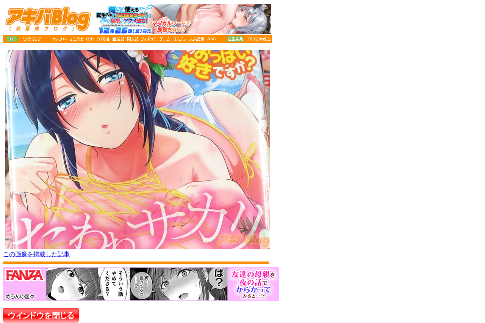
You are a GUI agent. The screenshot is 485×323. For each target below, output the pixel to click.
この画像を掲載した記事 (36, 254)
